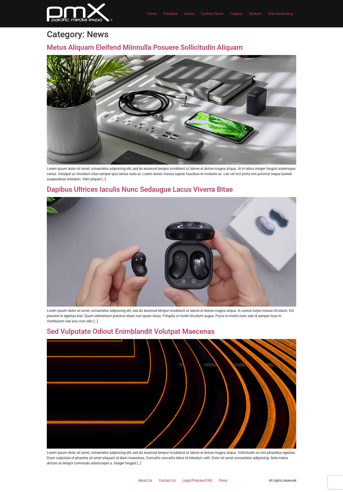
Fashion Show (212, 14)
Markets (255, 14)
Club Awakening (280, 14)
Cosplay (236, 14)
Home (152, 14)
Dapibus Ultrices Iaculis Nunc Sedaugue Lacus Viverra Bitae (140, 189)
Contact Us (167, 480)
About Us (145, 480)
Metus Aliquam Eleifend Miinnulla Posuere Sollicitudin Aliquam (145, 47)
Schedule (170, 14)
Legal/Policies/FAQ (197, 480)
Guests (189, 14)
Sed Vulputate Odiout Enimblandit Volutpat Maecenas (130, 331)
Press (223, 480)
